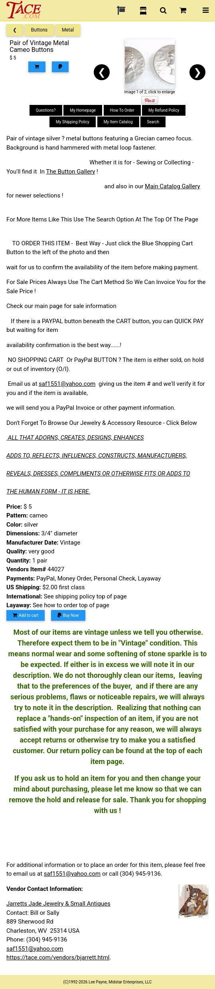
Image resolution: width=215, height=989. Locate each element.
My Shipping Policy (72, 122)
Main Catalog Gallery (172, 186)
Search (153, 122)
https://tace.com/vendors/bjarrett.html (58, 957)
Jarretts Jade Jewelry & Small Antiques (58, 903)
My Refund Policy (163, 110)
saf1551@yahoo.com (67, 383)
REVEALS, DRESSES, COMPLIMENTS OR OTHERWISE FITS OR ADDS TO (98, 473)
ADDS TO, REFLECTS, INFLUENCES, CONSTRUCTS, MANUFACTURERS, (96, 455)
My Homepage (83, 110)
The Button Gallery (70, 171)
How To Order (122, 110)
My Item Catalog (118, 122)
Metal (68, 30)
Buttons (39, 30)
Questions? (46, 110)
